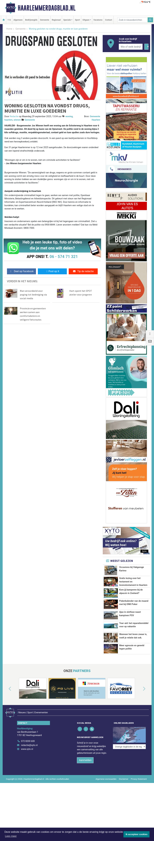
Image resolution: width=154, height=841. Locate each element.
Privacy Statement (139, 775)
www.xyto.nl (27, 745)
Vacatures (98, 20)
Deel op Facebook (21, 271)
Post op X (52, 271)
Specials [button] (67, 20)
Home (9, 29)
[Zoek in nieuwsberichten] (132, 19)
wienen (17, 120)
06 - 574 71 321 (64, 256)
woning (69, 116)
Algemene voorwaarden (106, 775)
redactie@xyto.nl (29, 741)
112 (9, 20)
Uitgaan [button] (86, 20)
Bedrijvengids (31, 20)
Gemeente (44, 20)
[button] (6, 689)
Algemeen (17, 20)
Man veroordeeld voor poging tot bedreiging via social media (33, 294)
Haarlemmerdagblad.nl (47, 8)
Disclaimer (123, 775)
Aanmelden (85, 755)
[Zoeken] (150, 19)
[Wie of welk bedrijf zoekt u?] (131, 47)
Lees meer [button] (11, 836)
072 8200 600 (28, 737)
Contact (108, 20)
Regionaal (56, 20)
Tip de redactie (83, 271)
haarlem (8, 120)
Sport (77, 20)
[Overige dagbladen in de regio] (129, 730)
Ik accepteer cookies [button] (136, 834)
